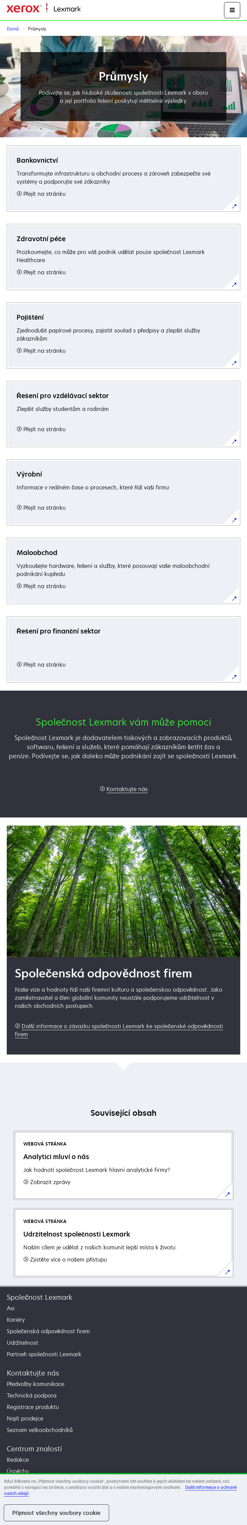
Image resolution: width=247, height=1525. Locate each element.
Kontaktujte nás (33, 1373)
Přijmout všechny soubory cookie (56, 1513)
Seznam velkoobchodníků (40, 1430)
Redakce (18, 1459)
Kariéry (16, 1319)
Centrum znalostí (34, 1448)
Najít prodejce (25, 1418)
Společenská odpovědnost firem (48, 1331)
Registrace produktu (33, 1407)
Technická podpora (31, 1395)
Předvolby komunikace (35, 1384)
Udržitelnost (22, 1342)
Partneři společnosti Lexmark (44, 1354)
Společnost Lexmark (39, 1297)
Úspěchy (18, 1471)
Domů (87, 9)
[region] (123, 1499)
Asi (11, 1308)
